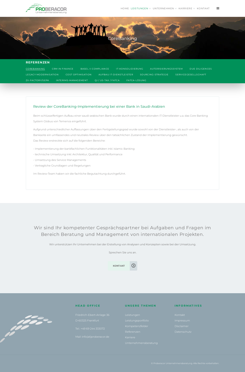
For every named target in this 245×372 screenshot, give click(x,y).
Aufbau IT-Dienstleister (116, 74)
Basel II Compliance (95, 68)
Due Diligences (201, 68)
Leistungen (129, 8)
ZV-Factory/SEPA (37, 80)
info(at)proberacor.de (95, 336)
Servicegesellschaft (190, 74)
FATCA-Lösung (136, 80)
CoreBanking (35, 68)
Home (109, 8)
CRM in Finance (62, 68)
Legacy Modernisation (42, 74)
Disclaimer (181, 326)
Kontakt (201, 8)
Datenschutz (183, 331)
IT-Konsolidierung (129, 68)
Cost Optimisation (79, 74)
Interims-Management (72, 80)
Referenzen (132, 331)
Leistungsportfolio (137, 320)
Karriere (181, 8)
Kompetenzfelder (136, 326)
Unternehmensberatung (141, 343)
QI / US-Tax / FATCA (107, 80)
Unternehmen (156, 8)
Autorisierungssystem (166, 68)
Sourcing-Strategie (154, 74)
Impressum (182, 320)
